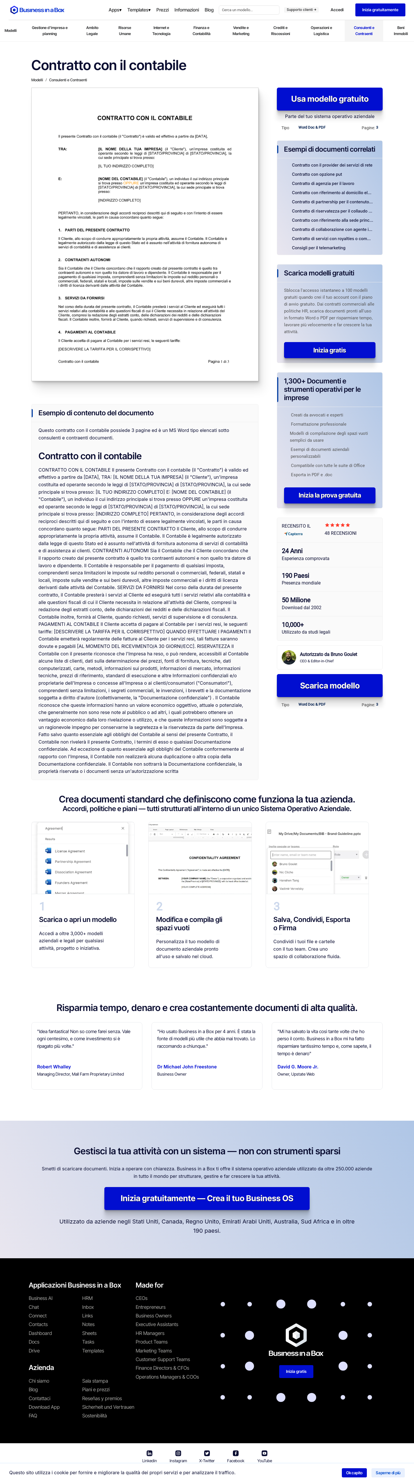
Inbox (88, 1307)
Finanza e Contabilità (201, 30)
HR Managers (150, 1333)
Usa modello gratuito (330, 99)
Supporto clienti (301, 9)
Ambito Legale (92, 30)
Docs (34, 1342)
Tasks (88, 1342)
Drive (34, 1351)
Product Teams (152, 1342)
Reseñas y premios (102, 1398)
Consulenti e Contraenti (364, 30)
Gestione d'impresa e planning (50, 30)
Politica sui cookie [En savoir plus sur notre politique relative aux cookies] (284, 1473)
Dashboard (40, 1333)
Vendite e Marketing (241, 30)
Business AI (41, 1298)
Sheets (89, 1333)
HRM (87, 1298)
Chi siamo (39, 1381)
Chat (34, 1307)
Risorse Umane (124, 30)
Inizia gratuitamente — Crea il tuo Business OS (207, 1198)
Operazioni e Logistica (321, 30)
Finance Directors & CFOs (162, 1368)
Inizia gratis (329, 350)
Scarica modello (330, 685)
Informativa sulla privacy (234, 1473)
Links (87, 1316)
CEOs (141, 1298)
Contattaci (39, 1398)
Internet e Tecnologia (161, 30)
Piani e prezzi (96, 1389)
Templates (93, 1351)
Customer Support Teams (163, 1359)
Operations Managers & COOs (167, 1377)
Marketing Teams (154, 1351)
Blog (33, 1389)
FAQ (33, 1416)
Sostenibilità (94, 1416)
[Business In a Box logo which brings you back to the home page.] (37, 10)
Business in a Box (145, 1473)
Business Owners (154, 1316)
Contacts (38, 1324)
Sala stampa (95, 1381)
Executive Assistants (157, 1324)
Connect (38, 1316)
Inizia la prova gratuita (330, 495)
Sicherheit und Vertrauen (108, 1407)
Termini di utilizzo (184, 1473)
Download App (44, 1407)
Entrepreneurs (151, 1307)
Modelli (11, 30)
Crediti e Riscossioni (280, 30)
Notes (88, 1324)
